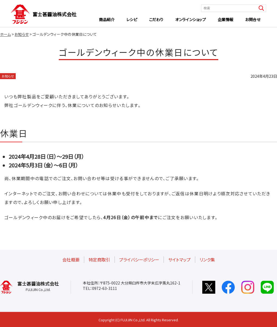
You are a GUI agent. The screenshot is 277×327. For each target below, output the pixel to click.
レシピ (131, 19)
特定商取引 (99, 259)
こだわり (156, 19)
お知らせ (8, 76)
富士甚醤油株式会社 (54, 14)
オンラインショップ (190, 19)
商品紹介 (107, 19)
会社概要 (71, 259)
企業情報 (225, 19)
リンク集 (207, 259)
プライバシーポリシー (139, 259)
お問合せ (252, 19)
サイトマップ (179, 259)
